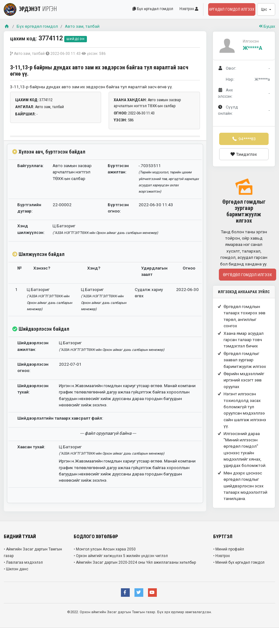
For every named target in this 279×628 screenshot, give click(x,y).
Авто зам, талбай (82, 26)
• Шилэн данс (16, 569)
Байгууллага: (30, 165)
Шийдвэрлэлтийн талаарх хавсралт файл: (60, 418)
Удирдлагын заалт (154, 271)
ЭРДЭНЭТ (30, 8)
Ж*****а (252, 48)
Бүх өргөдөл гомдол (153, 9)
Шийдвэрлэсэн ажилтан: (32, 346)
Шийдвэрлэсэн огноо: (32, 367)
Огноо (189, 267)
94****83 (243, 138)
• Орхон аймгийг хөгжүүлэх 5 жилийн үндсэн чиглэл (121, 556)
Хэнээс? (41, 267)
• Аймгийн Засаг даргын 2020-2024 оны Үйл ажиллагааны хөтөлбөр (135, 562)
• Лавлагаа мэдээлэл (23, 562)
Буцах (267, 26)
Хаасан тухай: (31, 446)
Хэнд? (93, 267)
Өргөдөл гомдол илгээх (231, 9)
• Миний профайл (228, 549)
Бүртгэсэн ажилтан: (118, 168)
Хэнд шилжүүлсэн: (30, 229)
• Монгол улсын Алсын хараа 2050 (105, 549)
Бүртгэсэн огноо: (118, 207)
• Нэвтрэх (221, 556)
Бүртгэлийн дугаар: (29, 207)
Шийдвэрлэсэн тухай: (32, 388)
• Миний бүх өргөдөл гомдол (239, 562)
